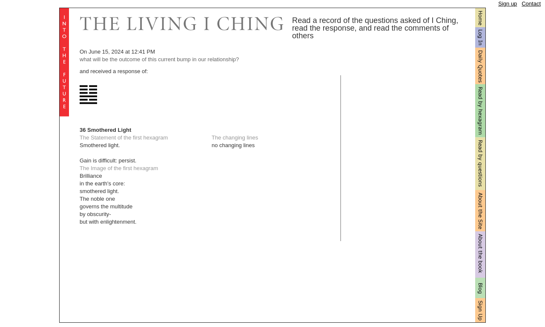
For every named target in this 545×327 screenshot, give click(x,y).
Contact (531, 3)
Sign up (507, 3)
